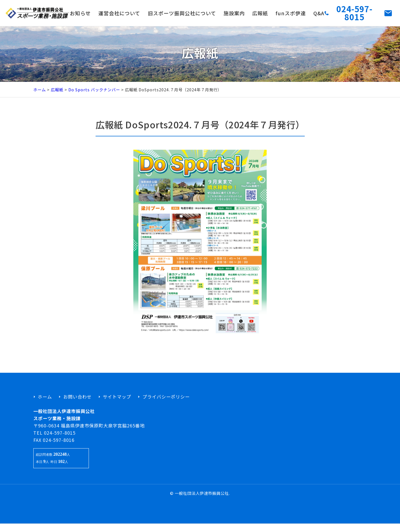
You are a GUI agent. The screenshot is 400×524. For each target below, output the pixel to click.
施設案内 (234, 13)
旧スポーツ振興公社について (182, 13)
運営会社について (119, 13)
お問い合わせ (77, 396)
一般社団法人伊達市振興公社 (202, 493)
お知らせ (80, 13)
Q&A (318, 13)
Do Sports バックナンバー (94, 89)
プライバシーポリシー (166, 396)
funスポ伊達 (291, 13)
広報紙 (260, 13)
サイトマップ (117, 396)
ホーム (39, 89)
